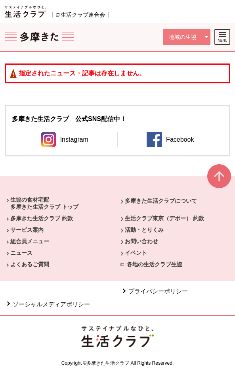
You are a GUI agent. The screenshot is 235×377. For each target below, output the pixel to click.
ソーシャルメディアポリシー (51, 304)
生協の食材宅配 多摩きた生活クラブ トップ (44, 203)
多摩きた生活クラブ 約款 (41, 218)
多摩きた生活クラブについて (161, 201)
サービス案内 (27, 230)
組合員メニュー (29, 241)
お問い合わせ (141, 241)
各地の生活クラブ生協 (154, 264)
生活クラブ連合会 (83, 14)
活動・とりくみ (144, 230)
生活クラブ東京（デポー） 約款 (164, 218)
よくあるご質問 (29, 264)
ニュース (21, 253)
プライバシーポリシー (158, 291)
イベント (136, 253)
